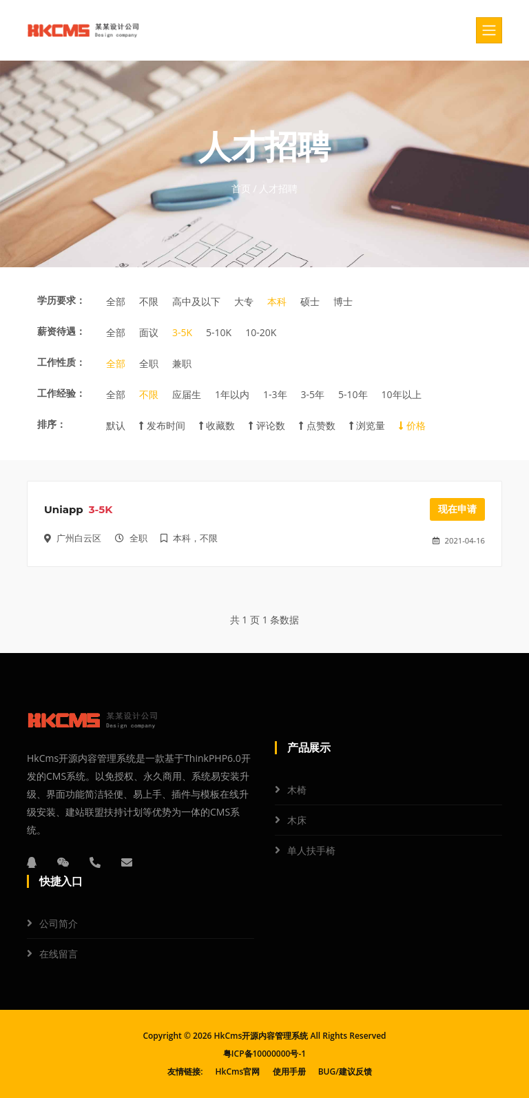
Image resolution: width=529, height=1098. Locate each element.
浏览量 (367, 425)
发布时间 (162, 425)
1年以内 (232, 394)
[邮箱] (126, 862)
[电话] (95, 862)
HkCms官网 (238, 1071)
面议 (148, 332)
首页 (241, 188)
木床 (297, 820)
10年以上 (402, 394)
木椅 (297, 789)
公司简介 (58, 923)
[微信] (63, 862)
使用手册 (289, 1071)
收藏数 (217, 425)
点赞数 (317, 425)
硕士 (310, 301)
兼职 (181, 363)
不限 (148, 301)
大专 (243, 301)
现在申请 (457, 509)
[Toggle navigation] (489, 30)
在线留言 (58, 953)
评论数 (267, 425)
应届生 (186, 394)
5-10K (218, 332)
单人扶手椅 (311, 850)
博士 (343, 301)
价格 (412, 425)
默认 (115, 425)
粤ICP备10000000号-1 (264, 1053)
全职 (148, 363)
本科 (277, 301)
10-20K (260, 332)
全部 (115, 301)
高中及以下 (196, 301)
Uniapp (63, 509)
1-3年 (275, 394)
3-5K (182, 332)
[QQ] (31, 862)
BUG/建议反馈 (345, 1071)
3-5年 (313, 394)
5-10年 (353, 394)
